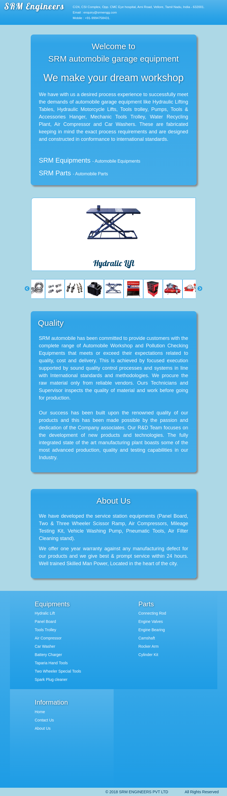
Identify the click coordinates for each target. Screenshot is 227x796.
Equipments (52, 604)
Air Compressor (48, 638)
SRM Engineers (34, 6)
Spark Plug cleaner (51, 679)
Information (51, 702)
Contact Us (44, 720)
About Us (43, 728)
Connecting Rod (152, 613)
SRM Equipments (89, 160)
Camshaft (147, 638)
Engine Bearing (152, 630)
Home (40, 712)
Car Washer (45, 646)
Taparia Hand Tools (51, 663)
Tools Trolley (45, 630)
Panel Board (45, 621)
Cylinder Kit (148, 654)
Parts (146, 604)
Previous (27, 289)
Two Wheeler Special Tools (58, 671)
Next (200, 289)
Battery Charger (48, 654)
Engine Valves (151, 621)
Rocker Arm (149, 646)
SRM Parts (73, 173)
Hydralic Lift (45, 613)
